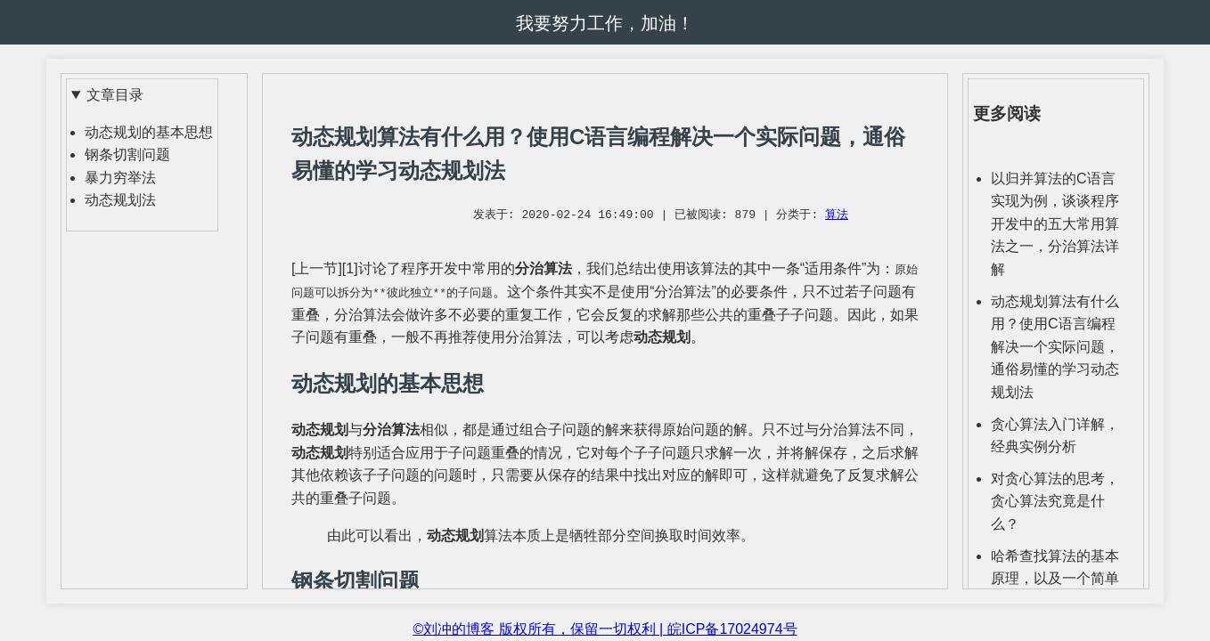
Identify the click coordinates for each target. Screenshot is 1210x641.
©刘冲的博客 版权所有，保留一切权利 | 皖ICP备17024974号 (605, 629)
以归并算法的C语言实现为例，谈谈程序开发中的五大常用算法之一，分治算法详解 (1055, 224)
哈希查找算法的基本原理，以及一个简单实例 (1055, 578)
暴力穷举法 (120, 177)
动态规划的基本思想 (149, 132)
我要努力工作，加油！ (605, 23)
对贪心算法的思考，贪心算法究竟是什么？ (1055, 501)
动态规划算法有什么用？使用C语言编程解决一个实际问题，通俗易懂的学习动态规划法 (1055, 347)
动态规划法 (120, 199)
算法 (836, 215)
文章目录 (114, 94)
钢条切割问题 (127, 154)
